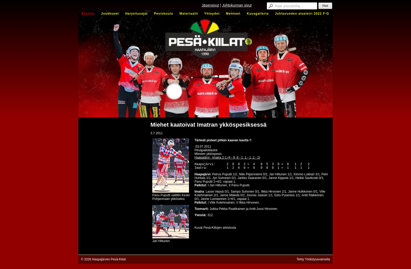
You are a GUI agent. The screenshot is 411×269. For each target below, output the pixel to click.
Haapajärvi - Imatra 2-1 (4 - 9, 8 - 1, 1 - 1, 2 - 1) (227, 157)
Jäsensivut (210, 5)
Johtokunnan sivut (237, 5)
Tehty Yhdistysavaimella (313, 259)
